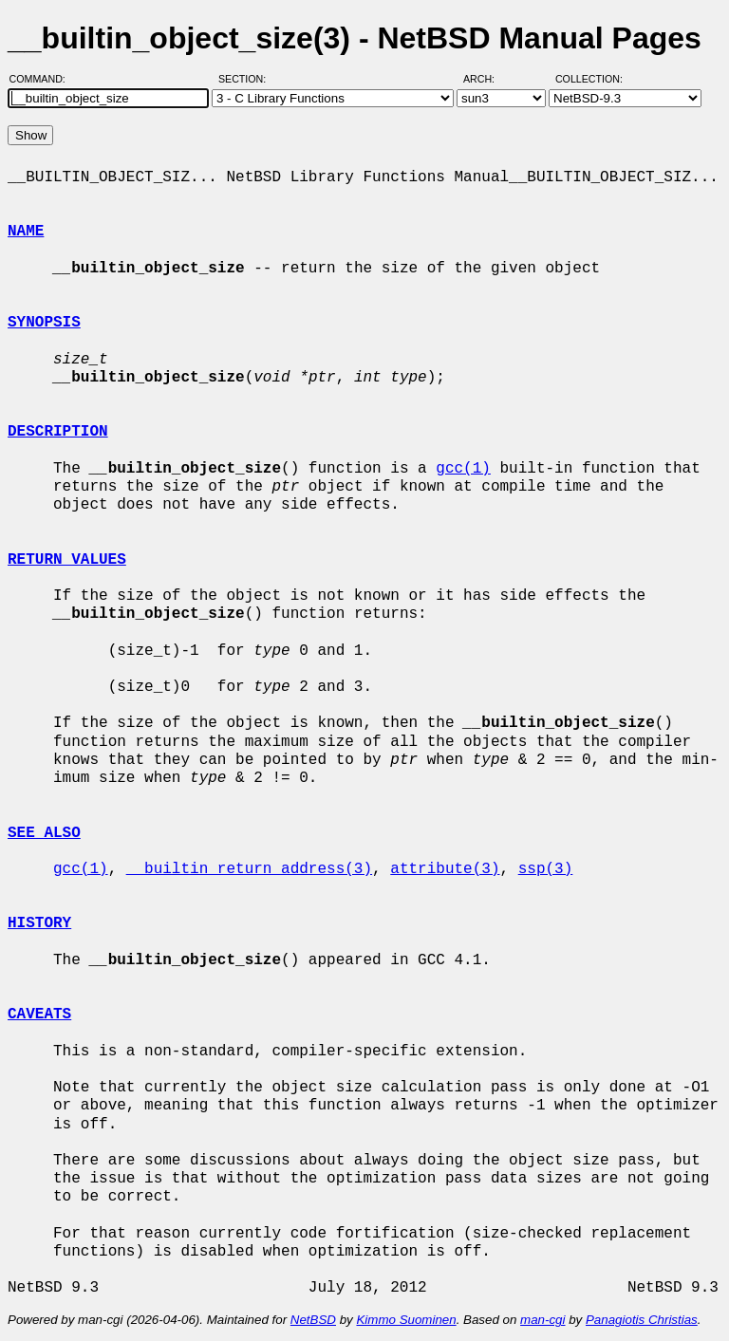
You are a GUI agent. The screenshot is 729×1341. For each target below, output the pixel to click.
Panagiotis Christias (642, 1320)
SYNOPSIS (44, 322)
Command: (43, 78)
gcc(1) (463, 468)
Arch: (487, 78)
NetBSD (313, 1320)
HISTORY (39, 923)
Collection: (589, 78)
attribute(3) (444, 869)
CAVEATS (39, 1014)
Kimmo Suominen (406, 1320)
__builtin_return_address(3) (249, 869)
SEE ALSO (44, 833)
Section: (246, 78)
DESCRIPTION (58, 431)
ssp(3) (545, 869)
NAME (26, 231)
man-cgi (542, 1320)
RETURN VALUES (67, 559)
